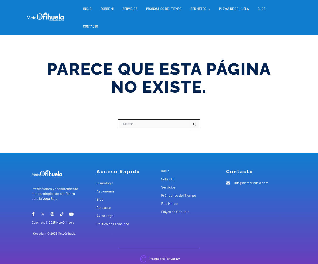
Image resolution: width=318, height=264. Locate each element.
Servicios (142, 11)
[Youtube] (71, 201)
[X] (43, 201)
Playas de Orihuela (238, 11)
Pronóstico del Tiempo (173, 11)
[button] (215, 11)
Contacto (280, 11)
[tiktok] (62, 201)
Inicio (105, 11)
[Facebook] (33, 201)
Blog (263, 11)
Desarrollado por (165, 245)
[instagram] (52, 201)
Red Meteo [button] (207, 11)
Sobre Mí (122, 11)
